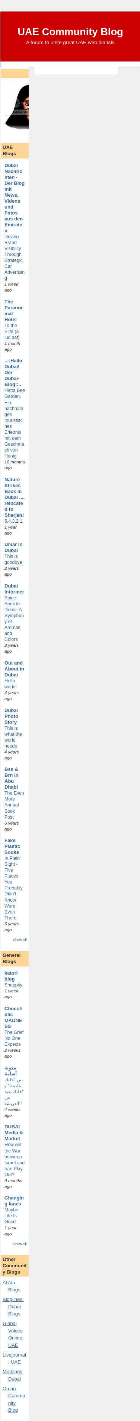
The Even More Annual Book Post (14, 805)
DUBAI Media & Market (13, 1132)
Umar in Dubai (13, 547)
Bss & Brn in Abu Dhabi (11, 778)
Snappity (13, 985)
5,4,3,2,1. (13, 521)
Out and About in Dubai (14, 669)
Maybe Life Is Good (11, 1215)
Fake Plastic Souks (12, 846)
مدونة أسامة (10, 1070)
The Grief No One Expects (13, 1038)
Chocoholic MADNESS (13, 1017)
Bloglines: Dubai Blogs (13, 1307)
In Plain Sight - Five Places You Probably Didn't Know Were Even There (13, 888)
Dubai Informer (14, 589)
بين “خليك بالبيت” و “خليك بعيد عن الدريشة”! (14, 1091)
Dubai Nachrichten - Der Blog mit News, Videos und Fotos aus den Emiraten (14, 198)
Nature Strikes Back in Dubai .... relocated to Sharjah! (14, 497)
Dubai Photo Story (11, 716)
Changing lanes (14, 1201)
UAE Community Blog (70, 31)
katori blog (11, 976)
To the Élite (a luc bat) (11, 331)
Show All (19, 940)
